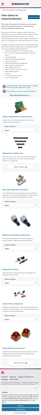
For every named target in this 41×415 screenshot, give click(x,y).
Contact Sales (34, 17)
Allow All (20, 406)
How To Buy (14, 379)
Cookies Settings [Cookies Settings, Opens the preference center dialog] (20, 413)
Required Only (20, 409)
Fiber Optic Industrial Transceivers (15, 190)
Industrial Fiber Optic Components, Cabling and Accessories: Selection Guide (20, 86)
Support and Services (26, 377)
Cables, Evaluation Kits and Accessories (17, 117)
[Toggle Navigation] (3, 4)
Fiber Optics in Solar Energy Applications (19, 91)
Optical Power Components (12, 304)
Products (4, 377)
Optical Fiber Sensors (10, 269)
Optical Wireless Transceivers (13, 348)
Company (4, 379)
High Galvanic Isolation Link (12, 153)
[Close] (36, 388)
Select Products (23, 167)
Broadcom (20, 4)
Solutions (13, 377)
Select (21, 130)
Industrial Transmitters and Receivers (16, 235)
